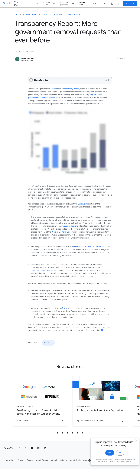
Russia (77, 247)
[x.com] (25, 448)
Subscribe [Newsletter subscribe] (130, 4)
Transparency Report (70, 89)
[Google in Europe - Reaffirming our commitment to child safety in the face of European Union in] (40, 401)
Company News (30, 15)
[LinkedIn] (45, 448)
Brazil (71, 217)
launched (54, 89)
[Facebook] (38, 448)
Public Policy (74, 15)
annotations (83, 204)
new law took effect (96, 247)
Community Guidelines (43, 270)
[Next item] (129, 399)
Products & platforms (67, 4)
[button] (120, 58)
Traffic (64, 308)
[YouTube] (32, 448)
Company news (84, 4)
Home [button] (37, 4)
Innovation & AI (48, 4)
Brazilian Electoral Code (61, 232)
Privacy (21, 460)
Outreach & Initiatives (52, 15)
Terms (30, 460)
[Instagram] (19, 448)
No (116, 456)
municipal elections (70, 226)
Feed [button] (94, 4)
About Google (42, 460)
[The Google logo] (9, 460)
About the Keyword (78, 460)
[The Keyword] (16, 14)
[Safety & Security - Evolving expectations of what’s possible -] (100, 401)
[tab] (57, 432)
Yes (106, 456)
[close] (132, 443)
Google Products (59, 460)
